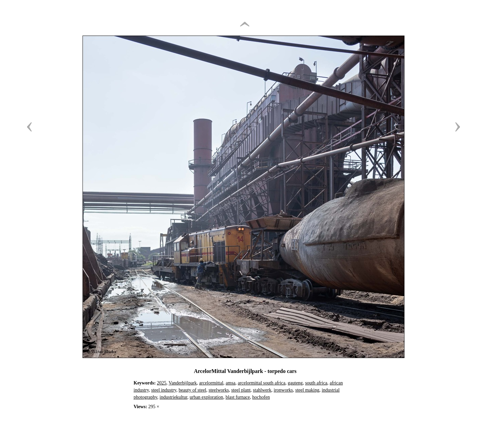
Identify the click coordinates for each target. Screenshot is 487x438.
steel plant (241, 390)
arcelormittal (211, 382)
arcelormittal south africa (261, 382)
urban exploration (206, 397)
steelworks (219, 390)
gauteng (295, 382)
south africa (316, 382)
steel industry (163, 390)
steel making (307, 390)
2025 (161, 382)
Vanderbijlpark (183, 382)
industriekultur (173, 397)
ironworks (283, 390)
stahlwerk (262, 390)
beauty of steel (192, 390)
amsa (230, 382)
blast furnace (238, 397)
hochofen (261, 397)
